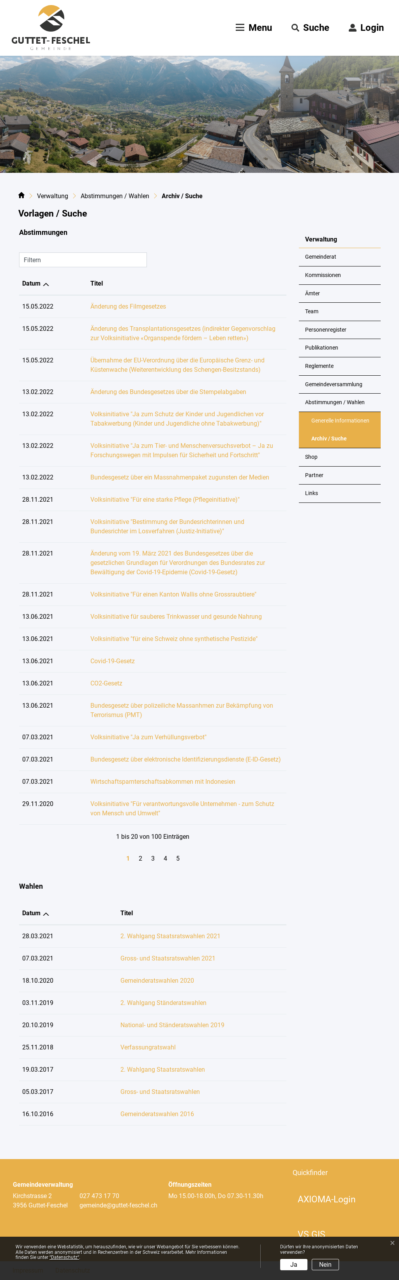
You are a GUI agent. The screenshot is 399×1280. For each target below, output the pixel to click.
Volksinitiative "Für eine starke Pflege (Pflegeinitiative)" (134, 499)
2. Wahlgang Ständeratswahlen (133, 1003)
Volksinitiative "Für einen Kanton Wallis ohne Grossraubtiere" (143, 594)
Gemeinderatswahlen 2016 (127, 1114)
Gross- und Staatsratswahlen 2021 (137, 958)
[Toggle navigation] (252, 28)
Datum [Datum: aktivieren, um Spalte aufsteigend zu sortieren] (31, 283)
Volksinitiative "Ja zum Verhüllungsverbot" (118, 737)
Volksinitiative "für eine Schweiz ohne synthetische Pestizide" (143, 639)
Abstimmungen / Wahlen (335, 402)
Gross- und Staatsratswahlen (129, 1091)
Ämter (312, 293)
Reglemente (319, 366)
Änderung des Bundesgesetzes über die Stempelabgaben (137, 392)
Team (311, 311)
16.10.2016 (37, 1114)
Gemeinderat (320, 257)
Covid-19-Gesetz (82, 661)
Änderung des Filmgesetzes (97, 306)
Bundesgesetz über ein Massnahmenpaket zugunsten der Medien (149, 477)
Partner (314, 475)
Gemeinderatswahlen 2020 (127, 980)
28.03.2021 (37, 936)
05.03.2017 (37, 1091)
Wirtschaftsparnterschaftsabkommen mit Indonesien (132, 781)
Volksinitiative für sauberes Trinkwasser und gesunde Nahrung (145, 616)
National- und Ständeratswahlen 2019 (142, 1025)
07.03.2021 (37, 958)
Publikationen (321, 347)
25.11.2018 (37, 1047)
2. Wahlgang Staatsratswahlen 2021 (140, 936)
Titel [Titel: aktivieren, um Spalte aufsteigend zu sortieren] (66, 283)
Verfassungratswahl (117, 1047)
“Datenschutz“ (64, 1257)
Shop (311, 457)
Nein (325, 1264)
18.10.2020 (37, 980)
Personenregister (325, 330)
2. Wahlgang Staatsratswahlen (132, 1069)
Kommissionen (323, 275)
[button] (310, 28)
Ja (293, 1264)
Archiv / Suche (330, 441)
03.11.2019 (37, 1003)
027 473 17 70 (99, 1196)
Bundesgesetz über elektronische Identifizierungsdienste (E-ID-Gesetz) (155, 759)
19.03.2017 (37, 1069)
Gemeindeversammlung (333, 384)
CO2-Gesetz (76, 683)
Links (311, 493)
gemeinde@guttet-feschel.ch (118, 1205)
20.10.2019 (37, 1025)
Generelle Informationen (340, 420)
